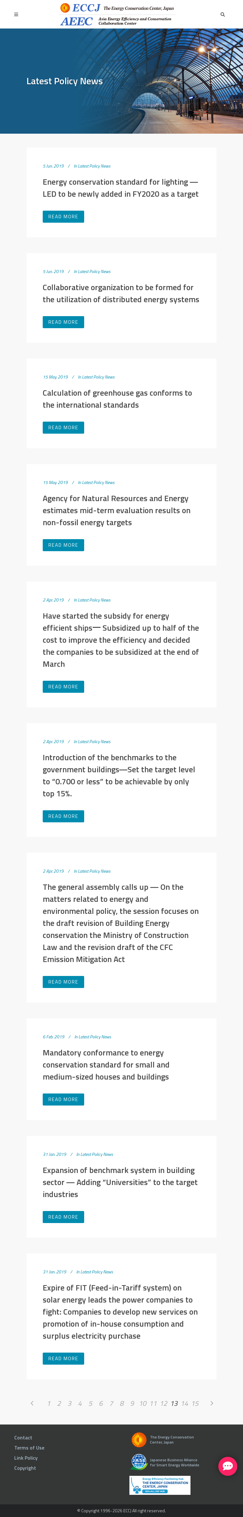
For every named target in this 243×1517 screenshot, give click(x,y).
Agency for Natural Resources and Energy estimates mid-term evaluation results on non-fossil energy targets (116, 510)
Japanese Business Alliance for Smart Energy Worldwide (174, 1462)
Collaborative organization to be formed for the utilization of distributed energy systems (121, 293)
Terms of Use (29, 1447)
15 (194, 1403)
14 (184, 1403)
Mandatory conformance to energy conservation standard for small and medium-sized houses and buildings (106, 1064)
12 (163, 1403)
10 (142, 1403)
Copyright (25, 1467)
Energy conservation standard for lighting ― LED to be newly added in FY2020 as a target (121, 187)
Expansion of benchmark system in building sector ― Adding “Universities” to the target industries (120, 1182)
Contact (23, 1437)
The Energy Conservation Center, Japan (172, 1439)
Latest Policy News (94, 166)
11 (153, 1403)
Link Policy (26, 1457)
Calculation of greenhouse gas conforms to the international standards (117, 398)
